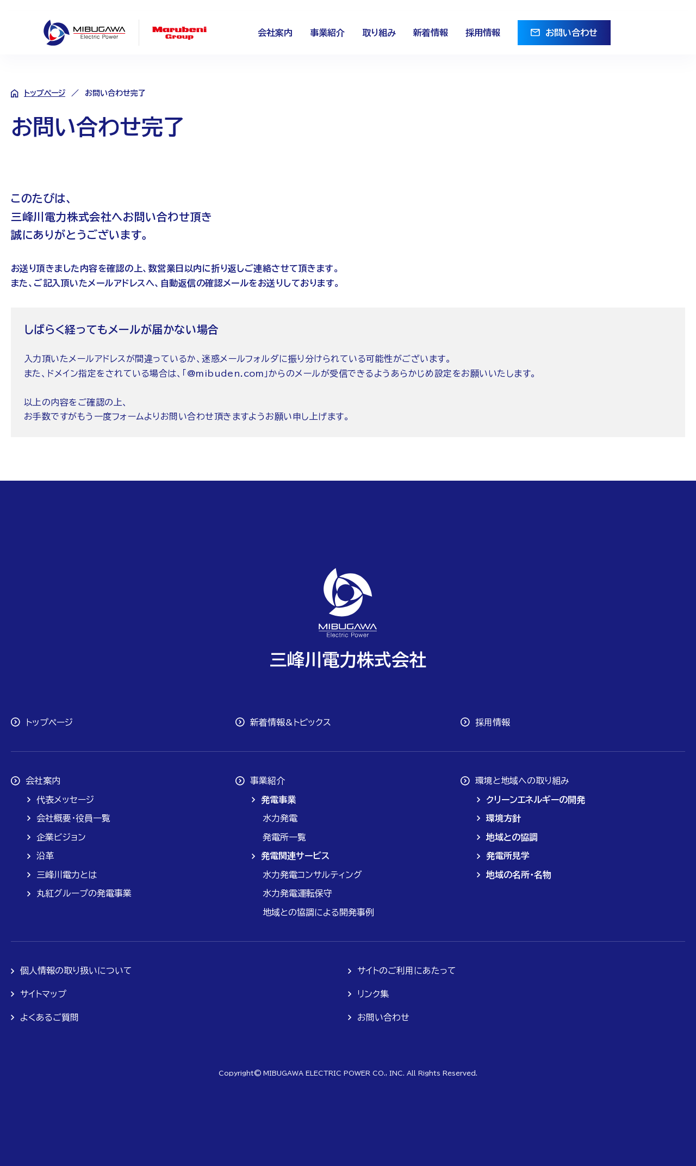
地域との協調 (512, 837)
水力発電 (280, 818)
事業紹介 (327, 32)
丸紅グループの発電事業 (84, 893)
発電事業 (278, 799)
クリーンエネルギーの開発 (535, 799)
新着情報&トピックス (290, 722)
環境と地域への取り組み (522, 780)
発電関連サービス (295, 855)
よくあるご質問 (49, 1017)
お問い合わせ (571, 32)
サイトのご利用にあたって (406, 970)
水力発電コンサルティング (312, 874)
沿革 (45, 855)
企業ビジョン (61, 837)
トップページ (44, 93)
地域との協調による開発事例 (318, 912)
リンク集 (373, 994)
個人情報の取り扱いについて (76, 970)
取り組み (379, 32)
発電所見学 (508, 855)
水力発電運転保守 (297, 893)
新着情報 (430, 32)
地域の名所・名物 (518, 874)
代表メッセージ (65, 799)
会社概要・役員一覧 (73, 818)
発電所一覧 (284, 837)
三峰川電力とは (66, 874)
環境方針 (503, 818)
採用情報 (482, 32)
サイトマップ (43, 994)
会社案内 (275, 32)
